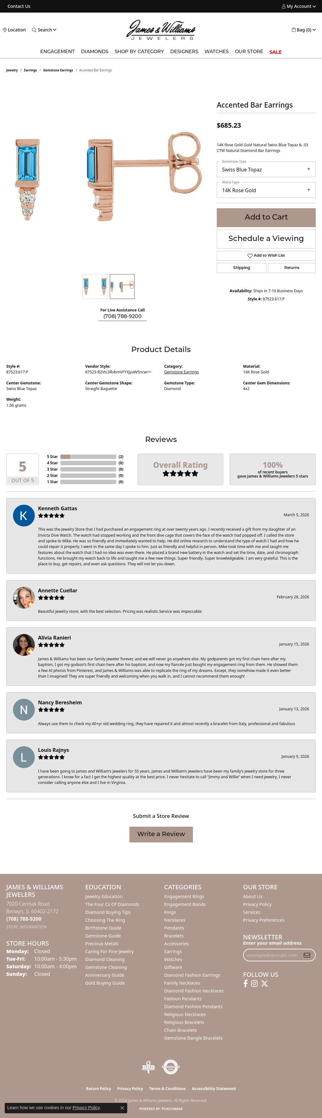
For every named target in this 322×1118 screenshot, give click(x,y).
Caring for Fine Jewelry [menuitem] (109, 951)
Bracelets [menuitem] (174, 936)
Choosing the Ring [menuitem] (105, 920)
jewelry (12, 70)
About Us (253, 896)
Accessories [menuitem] (176, 944)
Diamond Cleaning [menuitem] (104, 959)
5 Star (52, 456)
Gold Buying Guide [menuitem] (105, 983)
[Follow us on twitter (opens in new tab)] (264, 983)
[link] (18, 6)
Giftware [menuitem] (173, 967)
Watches (217, 52)
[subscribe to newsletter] (307, 955)
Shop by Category (139, 52)
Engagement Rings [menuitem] (184, 896)
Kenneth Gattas (57, 508)
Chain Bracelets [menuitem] (180, 1030)
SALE (276, 52)
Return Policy (98, 1088)
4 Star (52, 463)
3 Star (52, 469)
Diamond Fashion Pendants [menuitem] (193, 1006)
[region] (108, 176)
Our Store (249, 52)
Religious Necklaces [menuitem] (185, 1014)
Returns (291, 268)
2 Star (52, 475)
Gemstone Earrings (58, 70)
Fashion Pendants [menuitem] (183, 999)
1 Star (52, 481)
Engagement (57, 52)
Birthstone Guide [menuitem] (103, 928)
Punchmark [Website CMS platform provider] (172, 1109)
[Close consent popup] (122, 1108)
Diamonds (94, 52)
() (121, 456)
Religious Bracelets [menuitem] (184, 1022)
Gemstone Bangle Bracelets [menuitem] (193, 1038)
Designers (184, 52)
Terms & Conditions (167, 1088)
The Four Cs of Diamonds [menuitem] (112, 904)
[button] (296, 6)
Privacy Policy (257, 904)
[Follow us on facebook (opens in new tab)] (245, 983)
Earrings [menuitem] (173, 951)
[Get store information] (26, 927)
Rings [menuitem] (170, 912)
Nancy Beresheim (60, 702)
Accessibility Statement (214, 1088)
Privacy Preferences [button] (264, 920)
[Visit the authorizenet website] (171, 1067)
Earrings (30, 70)
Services (251, 912)
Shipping (241, 268)
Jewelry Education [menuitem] (104, 896)
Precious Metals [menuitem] (101, 944)
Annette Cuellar (58, 590)
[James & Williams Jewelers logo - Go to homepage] (161, 30)
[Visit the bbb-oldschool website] (148, 1067)
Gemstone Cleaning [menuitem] (106, 967)
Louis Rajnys (53, 749)
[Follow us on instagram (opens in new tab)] (254, 983)
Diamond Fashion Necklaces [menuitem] (194, 991)
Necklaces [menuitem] (174, 920)
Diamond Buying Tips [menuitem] (107, 912)
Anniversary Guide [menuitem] (104, 975)
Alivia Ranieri (54, 637)
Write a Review (161, 834)
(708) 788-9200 (122, 316)
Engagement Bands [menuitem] (185, 904)
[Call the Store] (23, 918)
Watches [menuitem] (173, 959)
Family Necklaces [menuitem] (182, 983)
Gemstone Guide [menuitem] (103, 936)
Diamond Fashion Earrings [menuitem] (192, 975)
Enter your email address (272, 943)
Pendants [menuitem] (174, 928)
